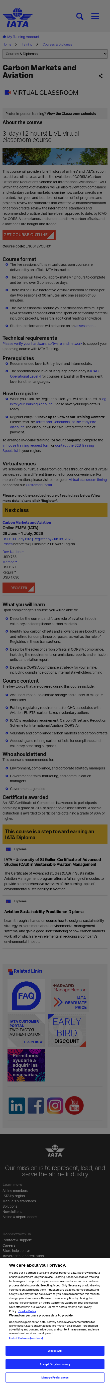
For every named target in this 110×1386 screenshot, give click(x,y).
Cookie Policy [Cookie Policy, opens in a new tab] (27, 1311)
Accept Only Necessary (55, 1364)
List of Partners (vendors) (26, 1338)
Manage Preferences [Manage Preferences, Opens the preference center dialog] (55, 1377)
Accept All (55, 1350)
